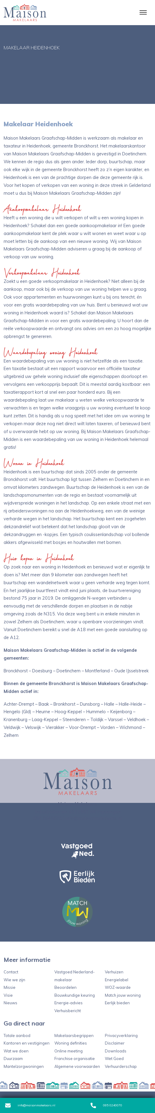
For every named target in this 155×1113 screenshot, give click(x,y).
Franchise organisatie (74, 1058)
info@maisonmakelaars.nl (30, 1105)
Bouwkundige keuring (74, 995)
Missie (9, 987)
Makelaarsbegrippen (74, 1035)
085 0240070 (106, 1105)
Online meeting (68, 1050)
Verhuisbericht (67, 1010)
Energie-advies (68, 1002)
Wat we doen (16, 1050)
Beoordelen (65, 987)
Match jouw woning (123, 995)
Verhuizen (114, 971)
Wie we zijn (14, 979)
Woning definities (70, 1043)
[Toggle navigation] (143, 12)
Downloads (115, 1050)
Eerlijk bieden (117, 1002)
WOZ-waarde (118, 987)
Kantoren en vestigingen (27, 1043)
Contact (11, 971)
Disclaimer (115, 1043)
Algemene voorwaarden (77, 1066)
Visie (8, 995)
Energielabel (116, 979)
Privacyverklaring (121, 1035)
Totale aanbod (17, 1035)
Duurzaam (13, 1058)
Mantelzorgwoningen (24, 1066)
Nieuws (10, 1002)
